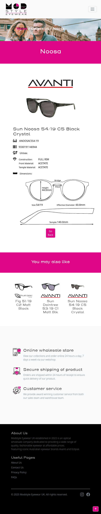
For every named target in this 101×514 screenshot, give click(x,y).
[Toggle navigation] (92, 9)
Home (22, 28)
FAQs (14, 477)
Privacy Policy (19, 472)
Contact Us (17, 467)
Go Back (50, 233)
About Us (16, 462)
